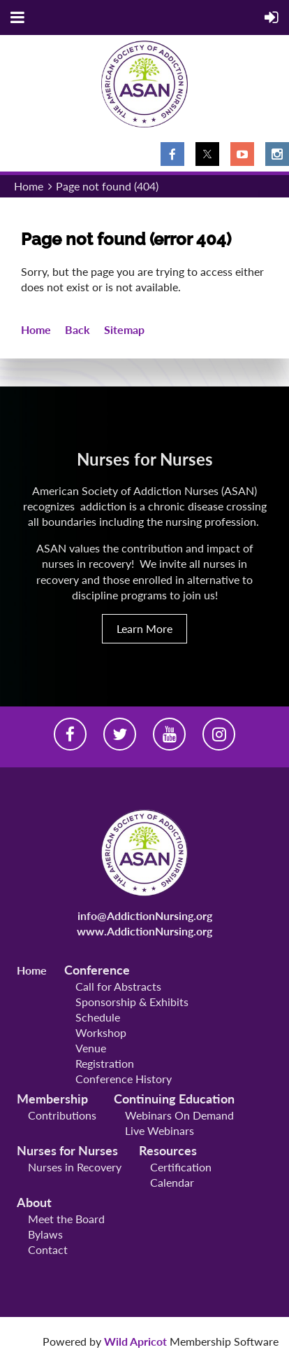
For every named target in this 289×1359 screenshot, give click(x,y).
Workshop (100, 1032)
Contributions (62, 1115)
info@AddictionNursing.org (144, 915)
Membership (52, 1098)
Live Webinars (159, 1130)
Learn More (144, 628)
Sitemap (124, 329)
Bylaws (45, 1234)
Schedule (97, 1017)
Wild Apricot (135, 1341)
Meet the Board (66, 1218)
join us (199, 594)
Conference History (123, 1078)
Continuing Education (174, 1098)
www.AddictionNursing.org (144, 931)
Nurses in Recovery (74, 1166)
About (34, 1202)
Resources (168, 1150)
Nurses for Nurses (67, 1150)
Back (77, 329)
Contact (48, 1249)
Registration (104, 1063)
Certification (181, 1166)
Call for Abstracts (118, 986)
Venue (90, 1047)
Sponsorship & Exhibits (131, 1001)
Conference (97, 969)
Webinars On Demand (179, 1115)
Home (28, 186)
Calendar (172, 1182)
